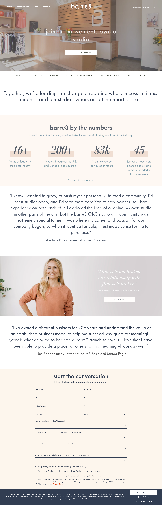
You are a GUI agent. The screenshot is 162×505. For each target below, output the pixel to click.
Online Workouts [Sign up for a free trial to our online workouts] (23, 6)
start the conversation (81, 53)
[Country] (105, 414)
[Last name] (105, 389)
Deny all (143, 497)
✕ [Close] (159, 491)
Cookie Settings (143, 501)
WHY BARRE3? (35, 75)
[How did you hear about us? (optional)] (81, 426)
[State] (105, 406)
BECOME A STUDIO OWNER (79, 75)
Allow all (143, 492)
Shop (36, 6)
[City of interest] (57, 406)
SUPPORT (54, 75)
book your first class (141, 7)
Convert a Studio (93, 471)
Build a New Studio (45, 471)
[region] (81, 497)
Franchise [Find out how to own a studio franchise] (46, 6)
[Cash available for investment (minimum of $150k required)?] (81, 437)
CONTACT (142, 75)
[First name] (57, 389)
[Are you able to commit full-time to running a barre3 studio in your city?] (81, 460)
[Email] (105, 397)
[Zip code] (57, 414)
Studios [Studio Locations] (9, 6)
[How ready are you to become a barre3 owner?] (81, 448)
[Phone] (57, 397)
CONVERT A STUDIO (109, 75)
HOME (18, 75)
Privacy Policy (119, 496)
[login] (154, 7)
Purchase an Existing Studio (70, 471)
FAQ (128, 75)
